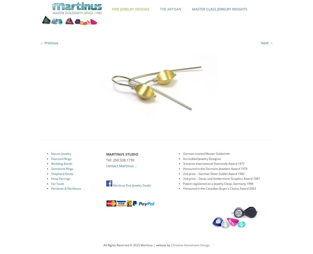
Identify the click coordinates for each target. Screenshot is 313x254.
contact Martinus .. (121, 166)
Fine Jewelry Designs (130, 9)
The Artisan (170, 9)
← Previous (49, 43)
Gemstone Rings (62, 169)
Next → (267, 43)
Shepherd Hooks (62, 174)
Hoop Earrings (61, 179)
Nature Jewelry (61, 154)
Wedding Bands (61, 164)
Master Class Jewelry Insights (219, 9)
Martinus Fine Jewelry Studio (128, 185)
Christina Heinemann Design (190, 245)
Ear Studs (57, 184)
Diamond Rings (61, 159)
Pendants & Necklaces (66, 189)
